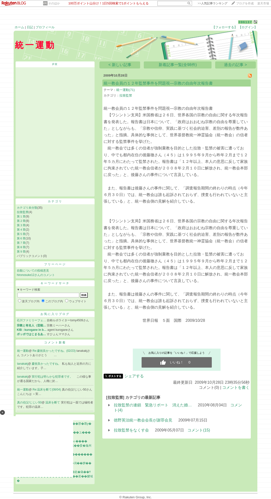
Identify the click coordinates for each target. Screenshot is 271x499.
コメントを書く (236, 387)
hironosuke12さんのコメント (36, 275)
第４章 (21, 229)
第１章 (21, 216)
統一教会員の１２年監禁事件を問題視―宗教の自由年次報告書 (158, 83)
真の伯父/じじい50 (29, 402)
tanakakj (22, 363)
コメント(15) (198, 430)
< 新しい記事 (119, 65)
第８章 (21, 247)
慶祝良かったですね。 (47, 363)
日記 (30, 27)
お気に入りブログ (55, 314)
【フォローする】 (224, 27)
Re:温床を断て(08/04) (47, 389)
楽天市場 (263, 3)
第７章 (21, 243)
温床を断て (53, 402)
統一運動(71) (125, 90)
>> (212, 3)
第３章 (21, 225)
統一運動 (23, 350)
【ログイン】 (247, 27)
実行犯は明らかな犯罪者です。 (52, 376)
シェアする (134, 376)
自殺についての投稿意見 (33, 270)
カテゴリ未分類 (27, 207)
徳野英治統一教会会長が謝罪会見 (143, 420)
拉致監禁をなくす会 (131, 430)
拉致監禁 (23, 212)
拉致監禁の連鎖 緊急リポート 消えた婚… (153, 405)
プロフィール (45, 27)
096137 (245, 22)
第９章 (21, 251)
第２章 (21, 221)
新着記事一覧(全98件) (178, 65)
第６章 (21, 238)
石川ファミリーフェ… (31, 320)
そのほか (54, 3)
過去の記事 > (235, 65)
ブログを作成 (245, 3)
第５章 (21, 234)
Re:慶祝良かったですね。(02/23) (55, 350)
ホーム (19, 27)
